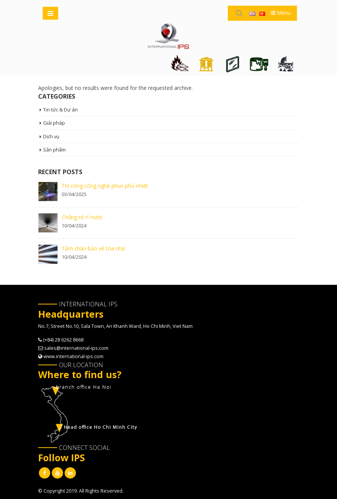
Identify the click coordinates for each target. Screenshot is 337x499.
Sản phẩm (54, 149)
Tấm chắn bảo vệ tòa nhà (93, 248)
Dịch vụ (51, 136)
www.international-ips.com (73, 356)
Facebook (44, 473)
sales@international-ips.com (76, 348)
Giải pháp (54, 123)
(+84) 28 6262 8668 (63, 340)
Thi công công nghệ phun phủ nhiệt (105, 185)
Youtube (57, 473)
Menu (281, 12)
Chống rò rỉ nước (82, 217)
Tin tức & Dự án (60, 109)
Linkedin (70, 473)
